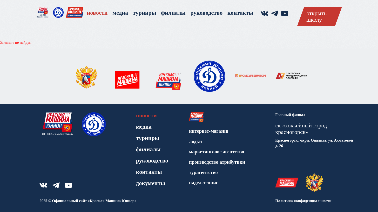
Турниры (144, 13)
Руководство (206, 13)
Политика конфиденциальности (303, 201)
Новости (97, 13)
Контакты (240, 13)
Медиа (120, 13)
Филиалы (173, 13)
